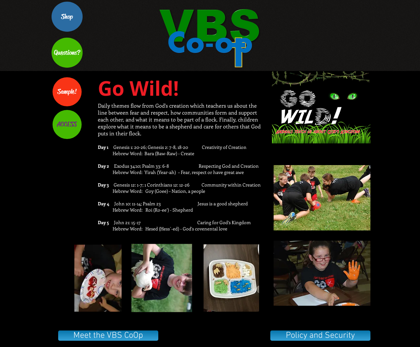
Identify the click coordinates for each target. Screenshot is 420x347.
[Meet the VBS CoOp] (108, 335)
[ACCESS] (67, 124)
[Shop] (67, 17)
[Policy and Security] (320, 335)
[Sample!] (67, 91)
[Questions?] (67, 53)
